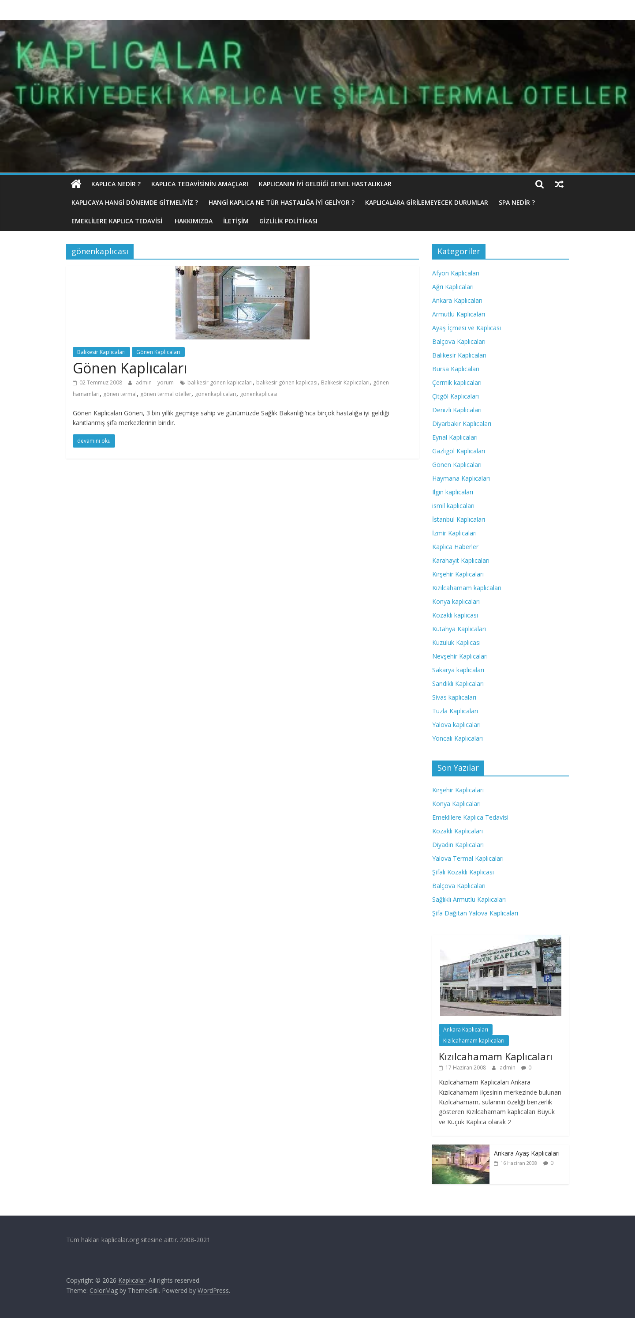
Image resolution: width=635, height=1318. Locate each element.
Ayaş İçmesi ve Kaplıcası (466, 328)
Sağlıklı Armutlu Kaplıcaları (469, 899)
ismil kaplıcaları (453, 505)
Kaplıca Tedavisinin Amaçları (199, 184)
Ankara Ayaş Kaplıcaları (527, 1153)
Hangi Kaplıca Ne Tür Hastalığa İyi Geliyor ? (282, 202)
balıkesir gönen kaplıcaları (220, 382)
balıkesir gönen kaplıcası (287, 382)
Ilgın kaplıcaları (452, 492)
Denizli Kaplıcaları (457, 410)
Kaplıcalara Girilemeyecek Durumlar (426, 202)
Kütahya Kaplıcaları (459, 629)
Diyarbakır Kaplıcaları (461, 423)
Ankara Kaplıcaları (457, 300)
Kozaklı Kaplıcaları (457, 831)
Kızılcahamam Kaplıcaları (496, 1056)
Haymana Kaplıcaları (461, 478)
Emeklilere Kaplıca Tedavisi (117, 221)
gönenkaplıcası (258, 394)
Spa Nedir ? (517, 202)
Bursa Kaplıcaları (455, 369)
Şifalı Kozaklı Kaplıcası (463, 872)
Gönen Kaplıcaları (158, 352)
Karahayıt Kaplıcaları (460, 560)
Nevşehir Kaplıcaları (460, 656)
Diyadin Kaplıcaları (458, 844)
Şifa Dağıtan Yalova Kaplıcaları (475, 913)
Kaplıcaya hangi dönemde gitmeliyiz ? (134, 202)
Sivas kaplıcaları (454, 697)
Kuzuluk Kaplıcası (456, 642)
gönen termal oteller (165, 394)
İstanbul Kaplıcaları (458, 519)
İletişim (236, 221)
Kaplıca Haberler (455, 546)
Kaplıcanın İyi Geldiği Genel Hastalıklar (325, 184)
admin (144, 382)
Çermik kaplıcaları (457, 382)
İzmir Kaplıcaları (454, 533)
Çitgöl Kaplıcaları (455, 396)
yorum (165, 382)
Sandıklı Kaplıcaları (458, 683)
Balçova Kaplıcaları (459, 341)
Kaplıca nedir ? (116, 184)
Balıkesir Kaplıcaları (101, 352)
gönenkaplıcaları (215, 394)
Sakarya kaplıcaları (458, 670)
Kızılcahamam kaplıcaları (466, 588)
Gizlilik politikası (288, 221)
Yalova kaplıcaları (456, 724)
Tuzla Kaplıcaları (455, 711)
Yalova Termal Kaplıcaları (468, 858)
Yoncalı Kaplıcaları (457, 738)
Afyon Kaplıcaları (455, 273)
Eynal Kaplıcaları (455, 437)
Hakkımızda (194, 221)
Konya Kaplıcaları (456, 803)
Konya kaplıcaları (456, 601)
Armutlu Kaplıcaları (458, 314)
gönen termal (120, 394)
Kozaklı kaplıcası (455, 615)
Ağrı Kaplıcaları (453, 286)
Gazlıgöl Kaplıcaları (458, 451)
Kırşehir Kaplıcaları (458, 574)
